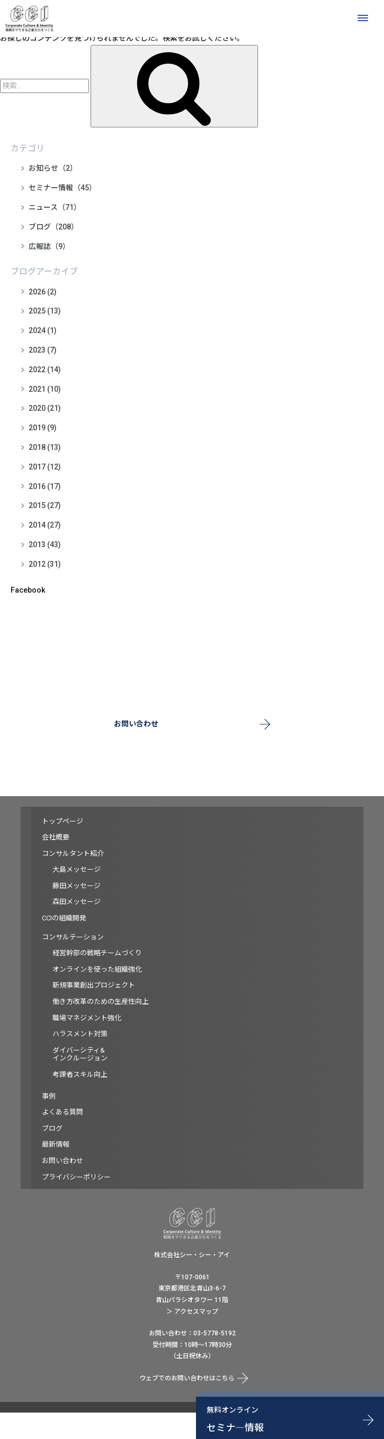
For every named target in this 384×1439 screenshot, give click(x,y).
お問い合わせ (136, 724)
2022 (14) (45, 369)
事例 (49, 1096)
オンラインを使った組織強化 (97, 969)
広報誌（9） (49, 246)
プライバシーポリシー (76, 1177)
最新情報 (55, 1144)
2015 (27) (45, 505)
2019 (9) (43, 427)
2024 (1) (43, 330)
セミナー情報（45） (62, 187)
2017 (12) (45, 467)
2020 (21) (45, 408)
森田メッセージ (76, 902)
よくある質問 (62, 1112)
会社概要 (55, 837)
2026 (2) (43, 292)
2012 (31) (45, 564)
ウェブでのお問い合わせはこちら (187, 1378)
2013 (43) (45, 544)
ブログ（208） (53, 227)
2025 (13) (45, 311)
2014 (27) (45, 525)
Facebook (28, 590)
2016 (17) (45, 486)
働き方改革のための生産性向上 (100, 1002)
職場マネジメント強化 (86, 1018)
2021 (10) (45, 389)
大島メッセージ (76, 869)
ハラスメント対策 (80, 1034)
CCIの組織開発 (64, 918)
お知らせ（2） (53, 168)
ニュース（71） (55, 207)
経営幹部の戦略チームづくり (97, 953)
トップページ (62, 821)
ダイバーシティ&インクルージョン (80, 1054)
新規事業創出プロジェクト (93, 985)
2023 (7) (43, 350)
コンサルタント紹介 (73, 853)
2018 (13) (45, 447)
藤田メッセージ (76, 886)
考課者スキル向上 (80, 1074)
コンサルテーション (73, 937)
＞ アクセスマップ (192, 1311)
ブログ (52, 1128)
